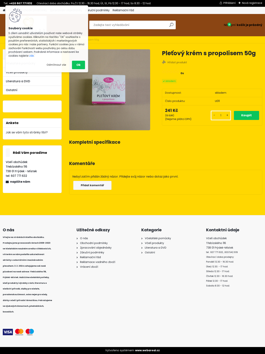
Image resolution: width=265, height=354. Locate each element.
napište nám (20, 182)
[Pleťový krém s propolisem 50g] (109, 89)
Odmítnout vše (56, 65)
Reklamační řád (123, 10)
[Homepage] (4, 10)
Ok (78, 65)
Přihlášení (229, 3)
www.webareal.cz (147, 350)
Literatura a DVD (18, 81)
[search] (171, 26)
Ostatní (11, 90)
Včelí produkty (17, 72)
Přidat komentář (92, 185)
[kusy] (220, 115)
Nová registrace (252, 3)
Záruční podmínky (97, 10)
